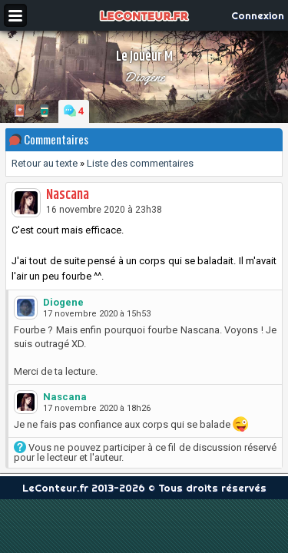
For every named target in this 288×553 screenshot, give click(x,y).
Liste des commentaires (140, 163)
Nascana (67, 195)
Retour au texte (45, 163)
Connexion (257, 15)
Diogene (144, 76)
